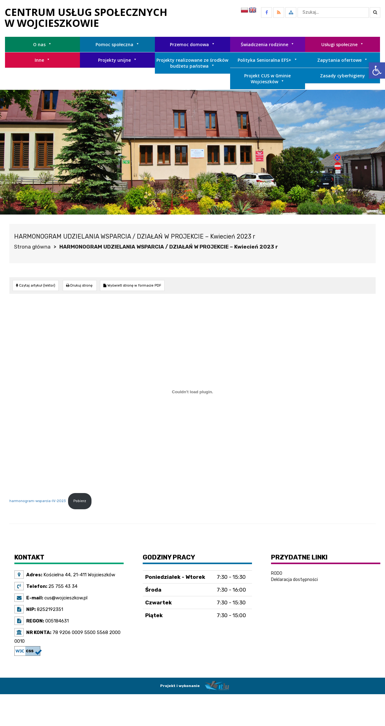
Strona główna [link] (32, 247)
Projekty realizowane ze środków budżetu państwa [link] (192, 63)
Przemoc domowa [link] (192, 44)
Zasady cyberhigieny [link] (342, 76)
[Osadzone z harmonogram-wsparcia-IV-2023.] (192, 392)
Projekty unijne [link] (117, 60)
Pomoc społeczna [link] (118, 44)
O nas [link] (42, 44)
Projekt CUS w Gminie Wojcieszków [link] (267, 79)
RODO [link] (276, 573)
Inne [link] (42, 60)
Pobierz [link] (79, 501)
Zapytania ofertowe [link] (342, 60)
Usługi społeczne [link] (342, 44)
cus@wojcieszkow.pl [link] (65, 598)
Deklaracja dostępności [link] (294, 579)
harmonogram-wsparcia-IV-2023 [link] (37, 501)
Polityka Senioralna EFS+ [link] (268, 60)
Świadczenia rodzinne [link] (267, 44)
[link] (377, 70)
